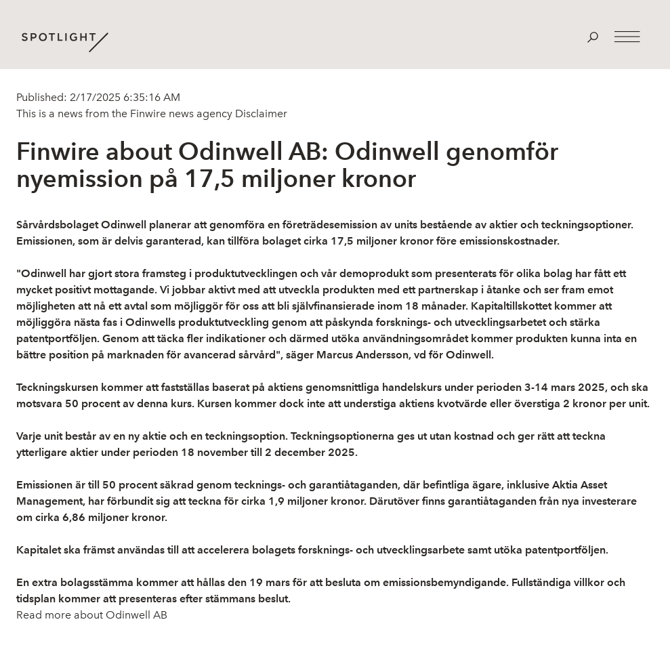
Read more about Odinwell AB (91, 614)
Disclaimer (259, 113)
